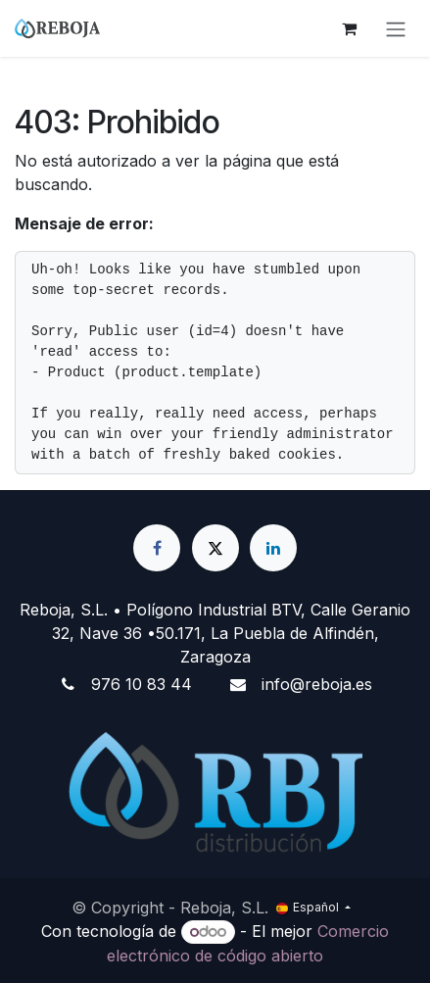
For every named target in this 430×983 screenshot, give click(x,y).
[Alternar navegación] (395, 28)
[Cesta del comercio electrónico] (348, 28)
